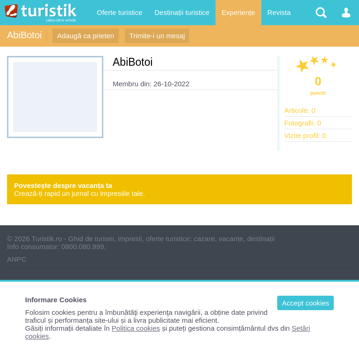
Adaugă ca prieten (85, 36)
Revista (279, 12)
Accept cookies (305, 303)
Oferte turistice (120, 12)
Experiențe (238, 12)
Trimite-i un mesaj (157, 36)
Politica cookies (136, 328)
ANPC (17, 259)
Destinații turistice (182, 12)
